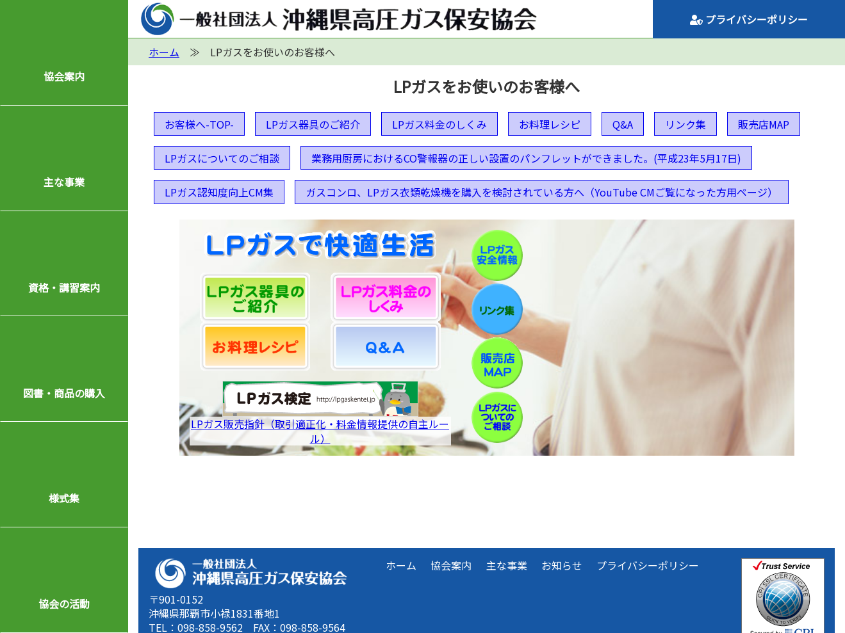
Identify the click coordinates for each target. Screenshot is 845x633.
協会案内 (64, 76)
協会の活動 (64, 603)
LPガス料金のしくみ (439, 124)
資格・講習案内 (64, 287)
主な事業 (64, 181)
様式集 (64, 498)
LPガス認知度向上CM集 (219, 192)
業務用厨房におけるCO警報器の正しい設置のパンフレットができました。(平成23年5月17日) (526, 158)
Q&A (622, 124)
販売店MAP (763, 124)
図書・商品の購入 (64, 393)
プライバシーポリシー (749, 19)
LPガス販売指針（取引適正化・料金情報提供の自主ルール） (320, 430)
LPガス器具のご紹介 (313, 124)
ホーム (401, 565)
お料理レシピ (549, 124)
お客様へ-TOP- (199, 124)
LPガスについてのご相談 (222, 158)
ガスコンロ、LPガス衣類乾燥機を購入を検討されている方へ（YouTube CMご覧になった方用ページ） (542, 192)
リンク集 (685, 124)
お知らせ (561, 565)
